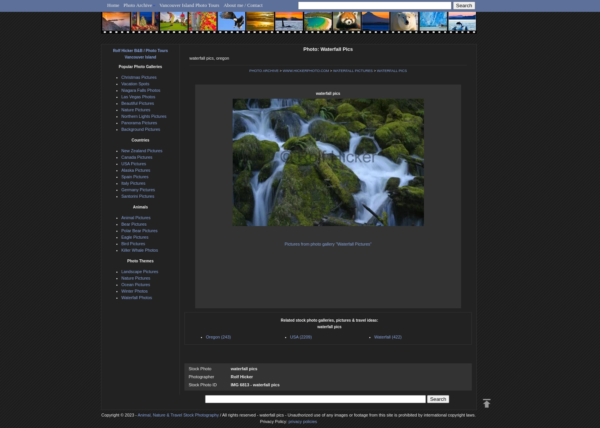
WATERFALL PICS (392, 71)
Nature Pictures (135, 109)
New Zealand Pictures (142, 150)
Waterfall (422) (388, 337)
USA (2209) (301, 337)
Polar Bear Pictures (139, 230)
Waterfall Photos (136, 297)
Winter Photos (134, 291)
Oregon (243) (218, 337)
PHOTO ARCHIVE (264, 71)
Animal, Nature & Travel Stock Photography (178, 415)
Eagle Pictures (134, 237)
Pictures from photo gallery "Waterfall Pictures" (328, 244)
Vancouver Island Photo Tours (190, 5)
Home (113, 5)
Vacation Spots (135, 83)
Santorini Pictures (137, 196)
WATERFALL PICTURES (353, 71)
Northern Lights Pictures (143, 116)
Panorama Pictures (139, 122)
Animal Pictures (135, 217)
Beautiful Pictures (137, 103)
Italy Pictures (133, 183)
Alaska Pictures (135, 170)
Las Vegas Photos (138, 96)
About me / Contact (242, 5)
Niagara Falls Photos (140, 90)
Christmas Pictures (139, 77)
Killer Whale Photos (139, 250)
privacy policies (303, 421)
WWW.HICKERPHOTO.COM (306, 71)
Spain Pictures (134, 176)
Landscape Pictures (139, 271)
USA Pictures (133, 163)
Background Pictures (140, 129)
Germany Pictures (138, 189)
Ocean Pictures (135, 284)
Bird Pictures (133, 243)
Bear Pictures (134, 224)
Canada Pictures (136, 157)
